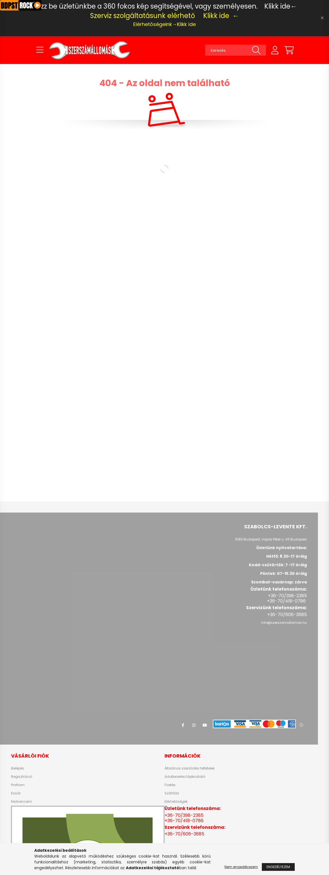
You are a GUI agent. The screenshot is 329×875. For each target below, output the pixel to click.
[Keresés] (235, 50)
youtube (204, 725)
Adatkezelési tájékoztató (184, 777)
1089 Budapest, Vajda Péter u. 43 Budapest (271, 539)
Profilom (18, 785)
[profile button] (274, 50)
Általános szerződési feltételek (189, 768)
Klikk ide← (280, 6)
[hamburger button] (39, 50)
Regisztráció (21, 777)
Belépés (17, 768)
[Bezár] (322, 18)
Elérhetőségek (175, 802)
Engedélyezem (278, 866)
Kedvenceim (21, 802)
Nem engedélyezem (241, 866)
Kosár (16, 793)
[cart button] (289, 50)
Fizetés (170, 785)
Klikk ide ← (221, 15)
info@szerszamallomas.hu (284, 622)
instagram (193, 725)
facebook (182, 725)
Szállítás (171, 793)
